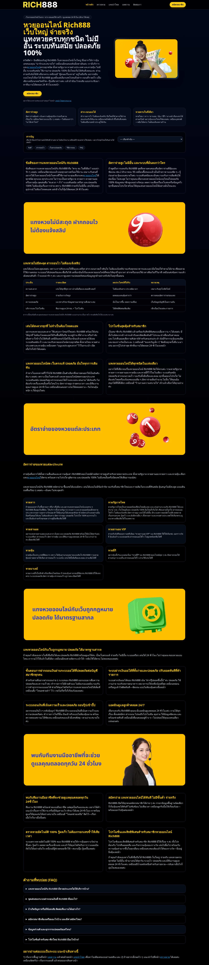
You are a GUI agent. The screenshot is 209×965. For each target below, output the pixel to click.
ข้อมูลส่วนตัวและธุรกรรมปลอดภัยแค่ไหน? (49, 929)
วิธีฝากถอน (71, 147)
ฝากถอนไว (40, 147)
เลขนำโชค (114, 4)
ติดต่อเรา (137, 4)
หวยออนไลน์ (33, 67)
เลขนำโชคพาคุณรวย (63, 100)
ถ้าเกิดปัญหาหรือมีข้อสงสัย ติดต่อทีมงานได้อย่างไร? (54, 909)
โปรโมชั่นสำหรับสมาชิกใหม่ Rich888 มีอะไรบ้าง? (53, 939)
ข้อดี (29, 147)
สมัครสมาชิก (177, 4)
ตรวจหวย (101, 4)
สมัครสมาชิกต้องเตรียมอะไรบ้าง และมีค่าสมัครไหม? (55, 919)
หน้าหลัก (89, 4)
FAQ (81, 147)
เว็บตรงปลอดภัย (55, 147)
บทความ (126, 4)
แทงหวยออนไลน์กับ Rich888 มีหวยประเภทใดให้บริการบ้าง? (58, 888)
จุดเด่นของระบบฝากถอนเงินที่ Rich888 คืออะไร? (52, 899)
